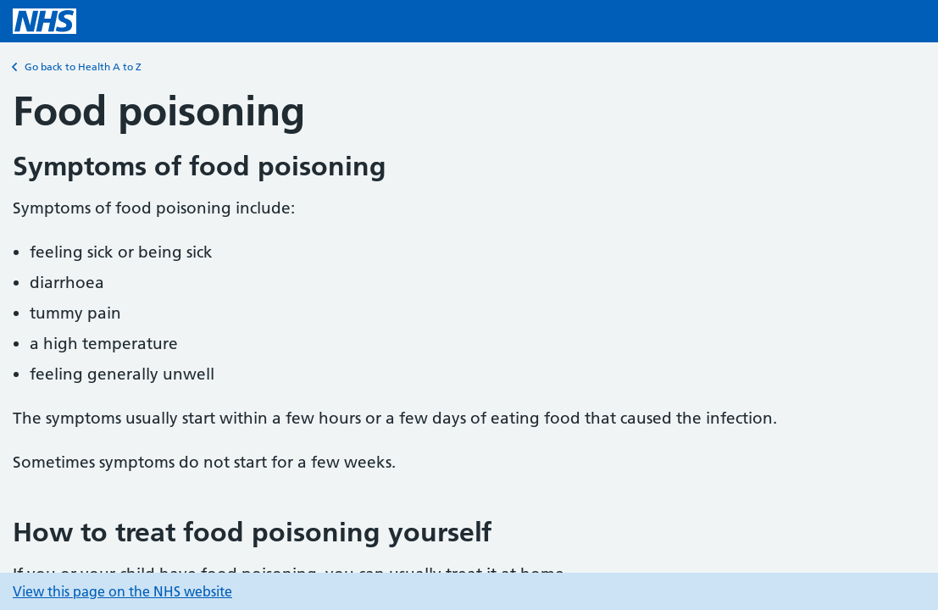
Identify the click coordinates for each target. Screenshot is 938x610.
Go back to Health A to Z (77, 66)
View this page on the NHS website (122, 591)
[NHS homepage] (44, 21)
